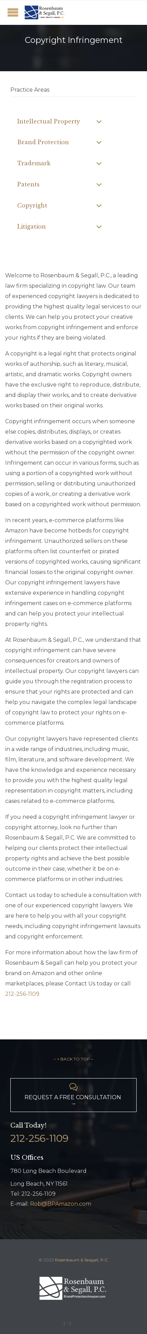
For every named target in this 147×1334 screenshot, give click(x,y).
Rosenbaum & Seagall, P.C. (82, 1259)
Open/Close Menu (13, 12)
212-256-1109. (22, 994)
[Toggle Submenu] (99, 121)
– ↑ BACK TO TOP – (73, 1059)
